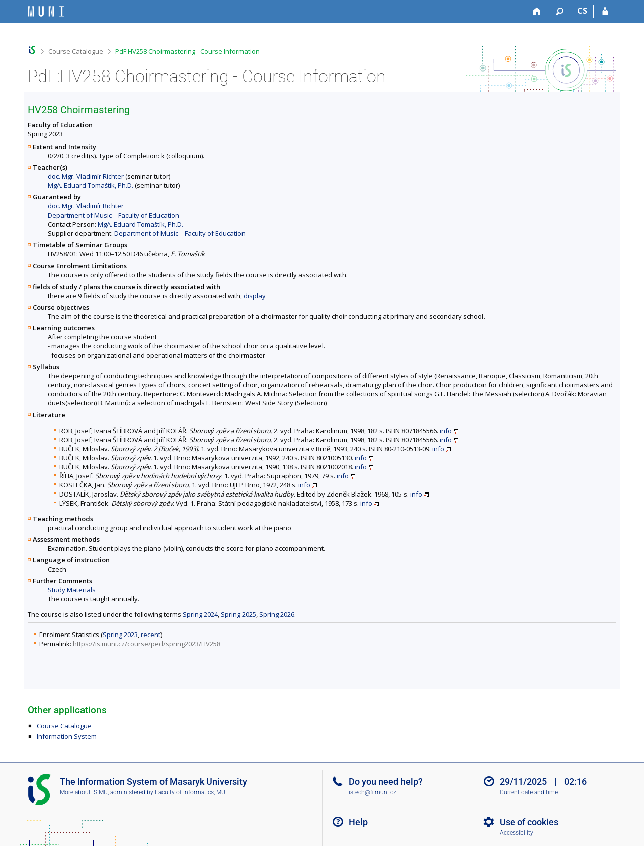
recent (150, 634)
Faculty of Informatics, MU (190, 792)
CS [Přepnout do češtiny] (582, 10)
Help (358, 822)
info (446, 430)
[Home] (537, 11)
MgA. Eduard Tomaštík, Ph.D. (90, 185)
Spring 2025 (238, 614)
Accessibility (516, 832)
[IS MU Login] (605, 11)
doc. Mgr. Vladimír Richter (86, 176)
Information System (67, 736)
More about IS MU (84, 792)
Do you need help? (386, 781)
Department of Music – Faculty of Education (113, 215)
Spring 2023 (120, 634)
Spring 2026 (276, 614)
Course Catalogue (75, 51)
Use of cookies (529, 822)
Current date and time (529, 792)
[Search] (559, 11)
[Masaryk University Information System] (46, 11)
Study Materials (72, 589)
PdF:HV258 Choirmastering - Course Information (187, 51)
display (255, 295)
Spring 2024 (200, 614)
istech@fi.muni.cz (372, 792)
